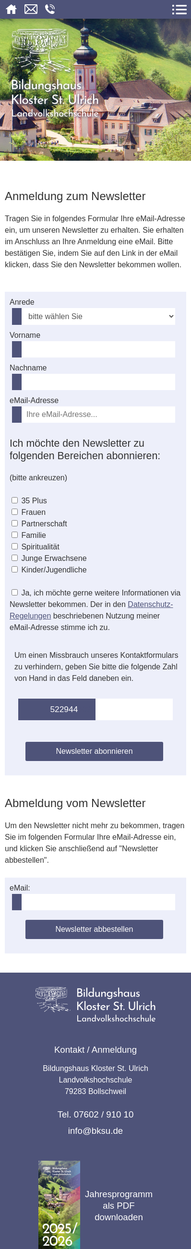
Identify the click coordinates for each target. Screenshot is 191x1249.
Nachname (28, 368)
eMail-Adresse (34, 400)
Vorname (25, 335)
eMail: (20, 888)
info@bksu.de (95, 1131)
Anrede (22, 302)
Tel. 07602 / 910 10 (96, 1114)
